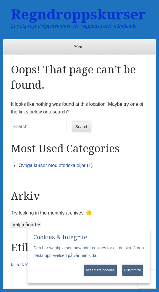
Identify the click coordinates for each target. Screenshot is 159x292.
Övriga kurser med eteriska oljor (52, 165)
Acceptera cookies (100, 270)
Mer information (112, 255)
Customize (132, 270)
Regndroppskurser (78, 14)
